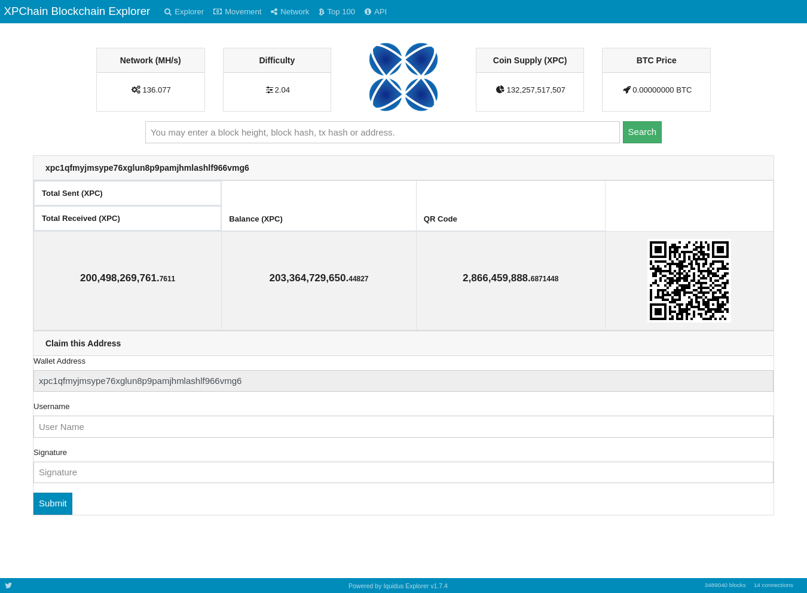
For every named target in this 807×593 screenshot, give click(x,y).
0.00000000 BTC (662, 89)
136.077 (156, 89)
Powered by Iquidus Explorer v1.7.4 (398, 585)
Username (51, 406)
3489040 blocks (725, 585)
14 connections (773, 585)
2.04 (283, 89)
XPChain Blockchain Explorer (77, 11)
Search (642, 132)
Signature (50, 452)
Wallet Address (59, 361)
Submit (53, 503)
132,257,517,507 (535, 89)
